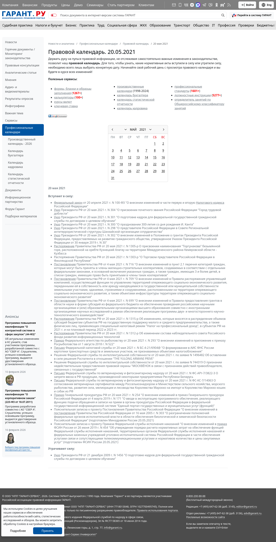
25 (121, 171)
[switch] (54, 15)
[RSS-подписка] (229, 5)
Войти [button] (247, 5)
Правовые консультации (22, 65)
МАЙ (133, 130)
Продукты (49, 5)
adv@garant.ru (253, 513)
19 (129, 164)
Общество (201, 25)
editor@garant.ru (246, 506)
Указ (57, 210)
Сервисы (11, 120)
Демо (78, 5)
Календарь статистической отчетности (19, 178)
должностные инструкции (192, 95)
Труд (100, 25)
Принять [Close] (48, 531)
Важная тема (14, 113)
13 (138, 157)
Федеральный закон (68, 203)
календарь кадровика (132, 108)
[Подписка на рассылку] (174, 5)
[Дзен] (192, 5)
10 (112, 157)
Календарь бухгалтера (15, 153)
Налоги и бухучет (49, 25)
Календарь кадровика (15, 165)
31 (112, 178)
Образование (160, 25)
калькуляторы (64, 97)
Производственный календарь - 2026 (21, 141)
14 (146, 157)
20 (138, 164)
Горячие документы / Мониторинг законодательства (20, 53)
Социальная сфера (122, 25)
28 (146, 171)
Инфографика (15, 106)
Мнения (10, 80)
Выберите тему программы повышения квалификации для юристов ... (22, 448)
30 (163, 171)
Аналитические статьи (20, 73)
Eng (266, 5)
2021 (143, 130)
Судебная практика (17, 25)
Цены (65, 5)
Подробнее (18, 531)
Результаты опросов (19, 99)
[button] (251, 15)
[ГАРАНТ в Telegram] (204, 5)
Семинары (95, 5)
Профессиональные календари (19, 130)
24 (112, 171)
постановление (64, 413)
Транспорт (182, 25)
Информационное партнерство (18, 199)
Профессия (226, 25)
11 (121, 157)
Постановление (65, 264)
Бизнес (71, 25)
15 (154, 157)
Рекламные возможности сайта (205, 517)
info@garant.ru (113, 527)
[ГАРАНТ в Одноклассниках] (216, 5)
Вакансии (29, 5)
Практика (86, 25)
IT (213, 25)
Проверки (246, 25)
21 (146, 164)
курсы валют (63, 102)
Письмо (59, 348)
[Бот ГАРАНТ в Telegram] (210, 5)
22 (154, 164)
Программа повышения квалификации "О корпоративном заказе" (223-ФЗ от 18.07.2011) (20, 396)
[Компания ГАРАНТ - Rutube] (223, 5)
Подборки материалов (21, 216)
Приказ (59, 340)
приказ (222, 424)
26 (129, 171)
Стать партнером (121, 5)
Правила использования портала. (157, 510)
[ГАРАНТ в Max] (198, 5)
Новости (11, 42)
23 (163, 164)
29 (154, 171)
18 (121, 164)
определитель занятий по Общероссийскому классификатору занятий (199, 104)
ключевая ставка (66, 106)
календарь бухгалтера (132, 95)
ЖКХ (143, 25)
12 (129, 157)
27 (138, 171)
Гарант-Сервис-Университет (79, 534)
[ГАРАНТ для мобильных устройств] (180, 5)
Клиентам (146, 5)
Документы (13, 190)
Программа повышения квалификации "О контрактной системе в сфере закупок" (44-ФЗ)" (20, 328)
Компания (10, 5)
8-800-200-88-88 (195, 496)
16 (163, 157)
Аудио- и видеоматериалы (17, 89)
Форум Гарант (15, 209)
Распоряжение (64, 246)
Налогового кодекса (210, 203)
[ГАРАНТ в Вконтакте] (186, 5)
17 (112, 164)
